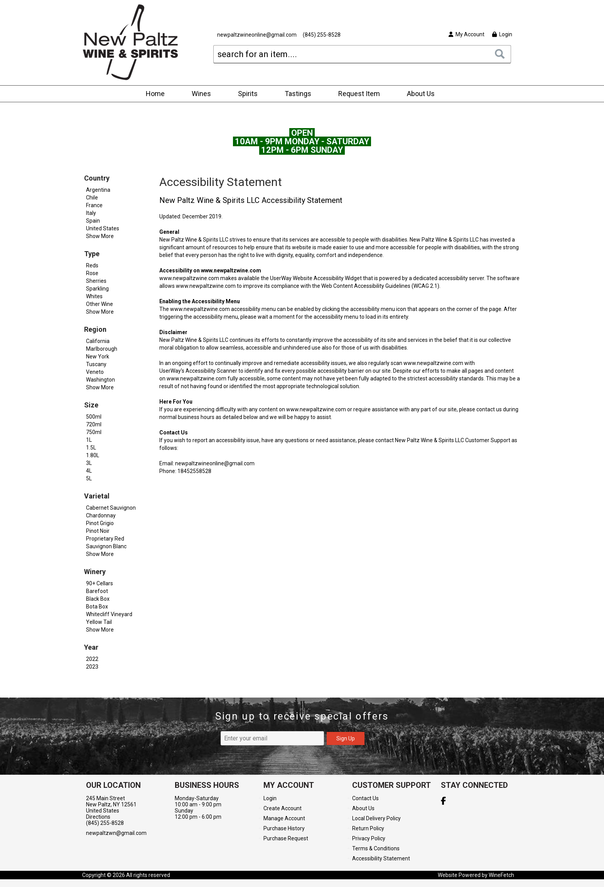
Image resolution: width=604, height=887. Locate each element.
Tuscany (96, 364)
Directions (98, 817)
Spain (93, 221)
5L (89, 478)
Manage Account (284, 818)
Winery (95, 572)
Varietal (97, 496)
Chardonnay (101, 515)
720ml (93, 424)
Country (97, 178)
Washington (100, 380)
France (94, 205)
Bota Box (97, 606)
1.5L (91, 447)
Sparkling (97, 289)
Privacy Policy (368, 838)
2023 (92, 667)
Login (502, 34)
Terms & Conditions (376, 848)
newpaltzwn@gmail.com (116, 833)
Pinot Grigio (100, 523)
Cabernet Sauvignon (111, 508)
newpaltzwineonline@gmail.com (257, 35)
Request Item (359, 94)
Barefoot (97, 591)
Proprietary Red (105, 539)
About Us (418, 94)
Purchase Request (285, 838)
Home (155, 94)
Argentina (98, 190)
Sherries (96, 281)
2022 (92, 659)
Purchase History (284, 828)
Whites (94, 296)
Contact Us (365, 798)
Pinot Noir (98, 531)
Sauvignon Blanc (106, 546)
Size (91, 405)
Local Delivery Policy (376, 818)
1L (89, 440)
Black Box (98, 599)
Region (95, 329)
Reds (92, 265)
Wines (198, 94)
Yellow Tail (99, 622)
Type (92, 254)
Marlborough (101, 349)
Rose (92, 273)
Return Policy (368, 828)
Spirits (245, 94)
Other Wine (99, 304)
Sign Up (345, 738)
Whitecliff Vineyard (109, 614)
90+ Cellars (99, 583)
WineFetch (501, 875)
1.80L (92, 455)
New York (97, 356)
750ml (93, 432)
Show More (100, 236)
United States (102, 228)
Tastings (298, 94)
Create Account (282, 808)
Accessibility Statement (381, 858)
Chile (92, 197)
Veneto (95, 372)
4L (89, 471)
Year (91, 647)
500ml (93, 417)
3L (89, 463)
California (98, 341)
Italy (91, 213)
